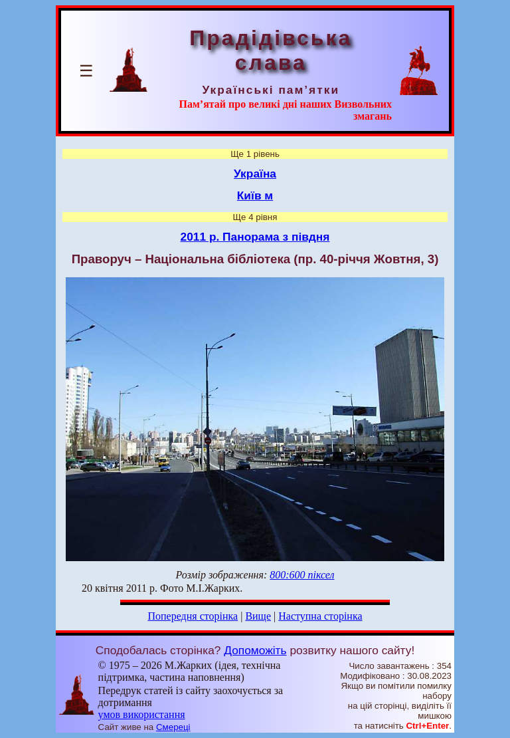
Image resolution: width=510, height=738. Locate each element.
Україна (255, 173)
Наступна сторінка (320, 616)
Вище (258, 616)
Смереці (173, 727)
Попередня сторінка (192, 616)
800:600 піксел (302, 574)
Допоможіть (255, 650)
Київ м (255, 195)
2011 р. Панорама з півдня (255, 236)
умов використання (141, 714)
